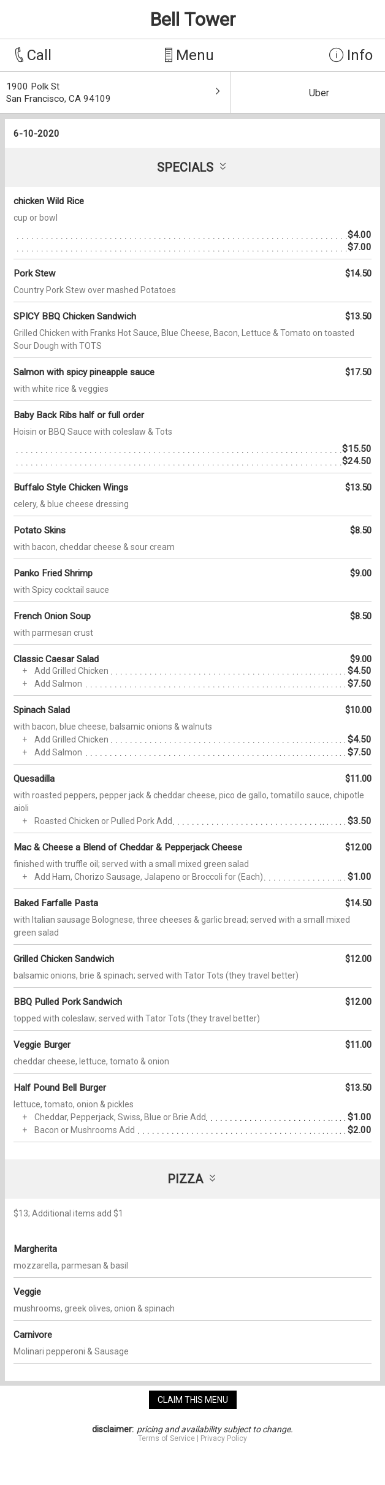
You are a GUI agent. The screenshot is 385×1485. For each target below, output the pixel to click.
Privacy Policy (223, 1438)
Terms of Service (166, 1438)
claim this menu (193, 1400)
